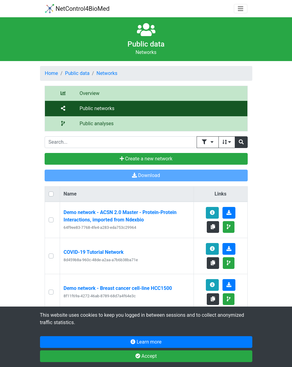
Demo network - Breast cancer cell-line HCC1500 (118, 288)
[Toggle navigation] (240, 9)
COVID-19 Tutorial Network (94, 252)
